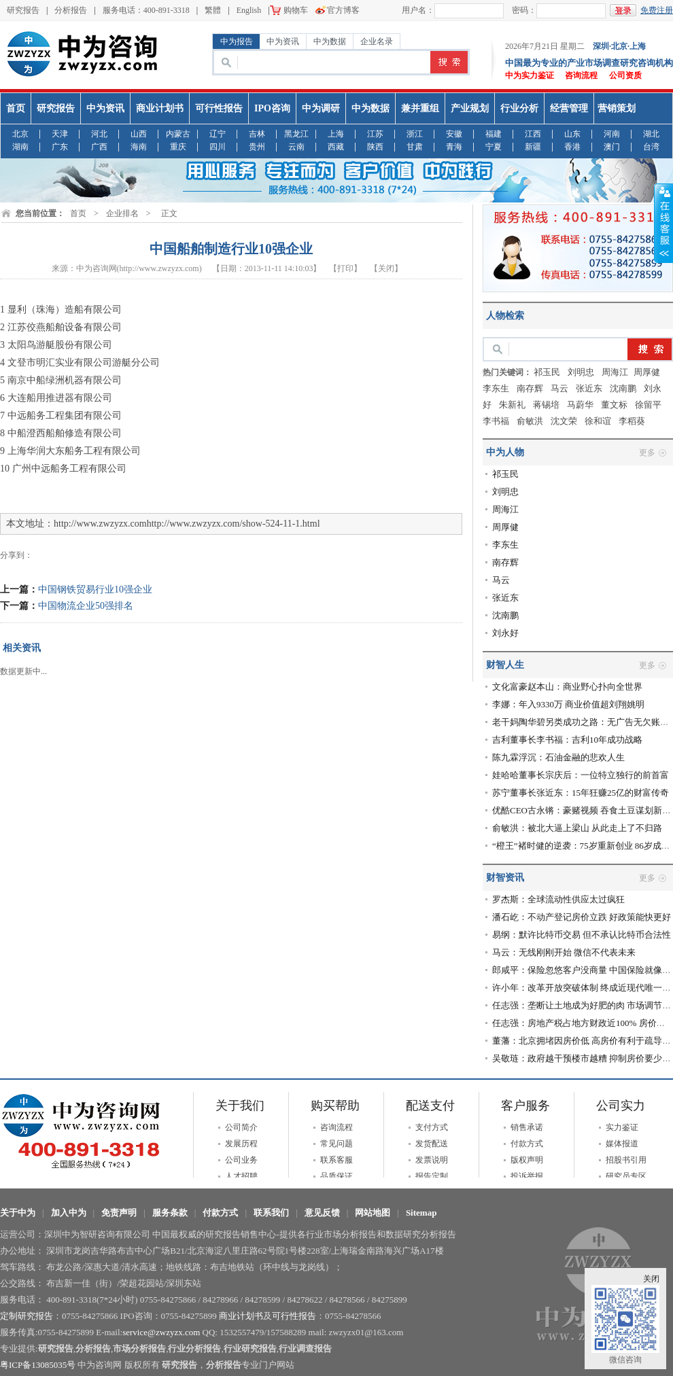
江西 (533, 134)
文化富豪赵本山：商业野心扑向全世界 (567, 687)
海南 (139, 147)
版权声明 (527, 1160)
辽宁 (217, 134)
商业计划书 (160, 108)
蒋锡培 (546, 405)
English (249, 10)
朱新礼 (512, 405)
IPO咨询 (272, 108)
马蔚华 (580, 405)
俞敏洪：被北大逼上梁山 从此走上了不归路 (577, 828)
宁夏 (493, 147)
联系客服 (336, 1160)
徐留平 (648, 405)
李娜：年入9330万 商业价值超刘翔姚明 (568, 704)
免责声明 (119, 1212)
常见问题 (336, 1143)
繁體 (213, 10)
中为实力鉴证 (529, 75)
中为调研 (321, 108)
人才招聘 (241, 1176)
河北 (99, 134)
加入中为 (68, 1212)
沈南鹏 (623, 388)
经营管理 (569, 108)
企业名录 (376, 41)
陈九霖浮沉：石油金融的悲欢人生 (558, 757)
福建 (493, 134)
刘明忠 (581, 372)
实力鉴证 (622, 1127)
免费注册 (656, 10)
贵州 (257, 147)
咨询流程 (581, 75)
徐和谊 (598, 421)
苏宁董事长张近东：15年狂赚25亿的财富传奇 (580, 793)
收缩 (663, 223)
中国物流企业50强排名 (85, 606)
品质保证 (336, 1176)
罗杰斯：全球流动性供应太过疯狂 (558, 899)
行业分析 (519, 108)
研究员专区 (626, 1176)
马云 (559, 388)
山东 (572, 134)
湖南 (20, 147)
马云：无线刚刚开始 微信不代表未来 (564, 952)
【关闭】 (386, 268)
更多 (647, 452)
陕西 (375, 147)
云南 (296, 147)
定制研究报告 (26, 1316)
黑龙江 (296, 134)
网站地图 (372, 1212)
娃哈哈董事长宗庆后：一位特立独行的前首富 (580, 775)
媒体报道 (622, 1143)
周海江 (615, 372)
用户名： (418, 10)
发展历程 (241, 1143)
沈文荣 (564, 421)
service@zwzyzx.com (161, 1332)
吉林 (257, 134)
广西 (99, 147)
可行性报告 (219, 108)
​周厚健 (647, 372)
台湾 (651, 147)
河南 (612, 134)
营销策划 (617, 108)
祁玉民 (547, 372)
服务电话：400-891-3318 (146, 10)
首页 (15, 108)
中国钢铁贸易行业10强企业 (95, 589)
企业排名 (122, 213)
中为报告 (236, 41)
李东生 (496, 388)
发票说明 (431, 1160)
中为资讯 (282, 41)
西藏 (336, 147)
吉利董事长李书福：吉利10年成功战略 (567, 740)
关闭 (651, 1279)
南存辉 (530, 388)
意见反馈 (322, 1212)
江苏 (375, 134)
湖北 (651, 134)
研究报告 (23, 10)
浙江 (415, 134)
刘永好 (505, 633)
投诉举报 (527, 1176)
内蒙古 (178, 134)
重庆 (178, 147)
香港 (572, 147)
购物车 (295, 10)
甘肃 (415, 147)
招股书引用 (626, 1160)
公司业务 (241, 1160)
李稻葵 (632, 421)
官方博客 (343, 10)
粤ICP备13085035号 (37, 1365)
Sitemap (421, 1212)
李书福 (496, 421)
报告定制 (431, 1176)
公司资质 (625, 75)
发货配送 (431, 1143)
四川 (217, 147)
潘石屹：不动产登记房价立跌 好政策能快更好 (581, 917)
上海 (336, 134)
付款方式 (527, 1143)
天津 (60, 134)
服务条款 (170, 1212)
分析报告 (70, 10)
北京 (20, 134)
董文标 (614, 405)
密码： (524, 10)
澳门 (612, 147)
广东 (60, 147)
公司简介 (241, 1127)
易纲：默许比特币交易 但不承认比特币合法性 (581, 935)
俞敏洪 (530, 421)
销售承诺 (527, 1127)
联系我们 (271, 1212)
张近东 (589, 388)
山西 (139, 134)
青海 (454, 147)
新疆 (533, 147)
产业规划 (470, 108)
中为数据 (329, 41)
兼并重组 (420, 108)
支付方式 (431, 1127)
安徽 (454, 134)
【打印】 (345, 268)
